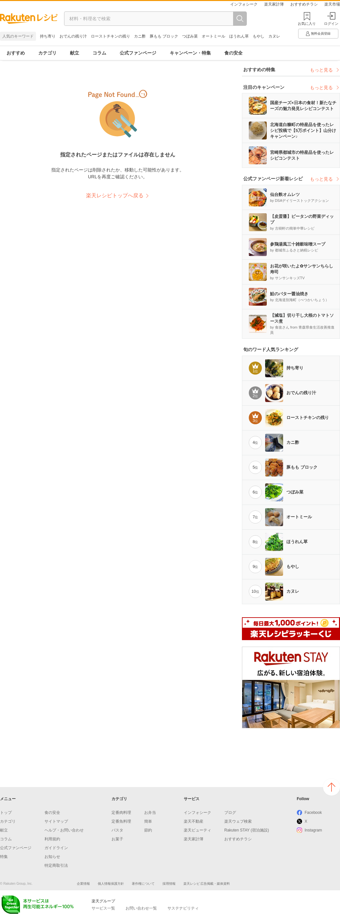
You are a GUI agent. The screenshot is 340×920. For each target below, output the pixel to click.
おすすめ (16, 53)
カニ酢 (140, 36)
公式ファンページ (138, 53)
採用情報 (169, 883)
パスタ (117, 830)
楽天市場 (332, 4)
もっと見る (325, 70)
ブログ (230, 812)
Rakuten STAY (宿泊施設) (246, 830)
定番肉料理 (121, 812)
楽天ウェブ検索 (238, 821)
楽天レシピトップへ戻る (115, 195)
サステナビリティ (183, 908)
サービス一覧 (103, 908)
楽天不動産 (193, 821)
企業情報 (83, 883)
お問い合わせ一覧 (141, 908)
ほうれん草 (239, 36)
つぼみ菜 (190, 36)
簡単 (148, 821)
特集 (4, 856)
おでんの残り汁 (73, 36)
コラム (99, 53)
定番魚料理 (121, 821)
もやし (258, 36)
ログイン (331, 18)
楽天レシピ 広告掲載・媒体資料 (206, 883)
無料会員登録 (318, 33)
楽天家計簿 (274, 4)
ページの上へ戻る (331, 787)
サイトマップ (56, 821)
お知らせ (52, 856)
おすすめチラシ (304, 4)
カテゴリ (47, 53)
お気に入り (307, 23)
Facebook (313, 812)
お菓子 (117, 839)
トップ (6, 812)
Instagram (313, 830)
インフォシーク (244, 4)
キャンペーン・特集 (190, 53)
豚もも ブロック (164, 36)
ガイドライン (56, 848)
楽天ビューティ (197, 830)
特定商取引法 (56, 865)
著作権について (143, 883)
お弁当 (150, 812)
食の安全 (233, 53)
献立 (74, 53)
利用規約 (52, 839)
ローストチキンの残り (110, 36)
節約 (148, 830)
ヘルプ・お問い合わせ (64, 830)
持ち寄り (48, 36)
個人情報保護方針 (111, 883)
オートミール (213, 36)
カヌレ (274, 36)
